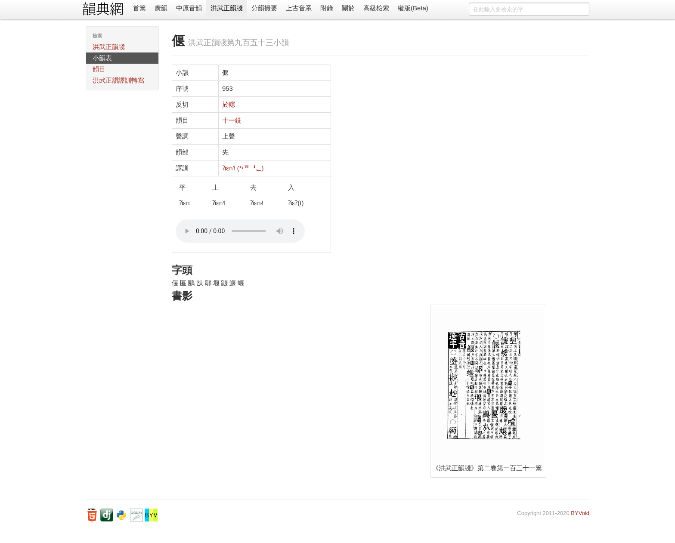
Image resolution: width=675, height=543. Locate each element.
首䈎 (139, 8)
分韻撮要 (264, 8)
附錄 (326, 8)
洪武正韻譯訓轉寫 (118, 80)
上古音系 (299, 8)
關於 (348, 8)
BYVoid (580, 513)
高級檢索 (376, 8)
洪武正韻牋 (227, 8)
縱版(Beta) (413, 8)
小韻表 (102, 58)
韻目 (99, 69)
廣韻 (161, 8)
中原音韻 (189, 8)
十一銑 (232, 120)
